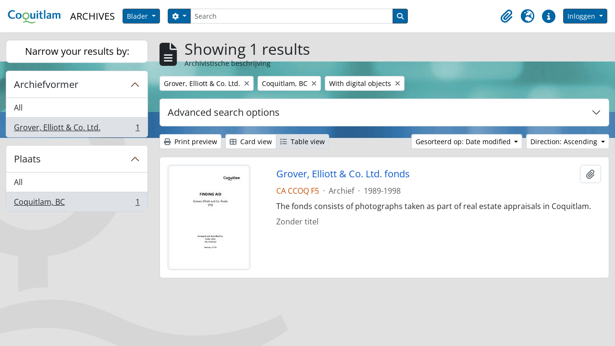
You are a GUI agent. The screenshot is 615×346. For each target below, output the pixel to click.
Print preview (190, 141)
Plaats (27, 158)
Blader (138, 16)
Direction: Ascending (564, 141)
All (18, 107)
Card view (251, 141)
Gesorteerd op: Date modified (464, 141)
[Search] (291, 16)
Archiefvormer (46, 84)
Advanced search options (224, 112)
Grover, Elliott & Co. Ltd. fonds (343, 174)
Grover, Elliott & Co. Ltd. (76, 129)
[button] (506, 16)
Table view (302, 141)
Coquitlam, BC (76, 203)
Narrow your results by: (77, 51)
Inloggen (582, 16)
